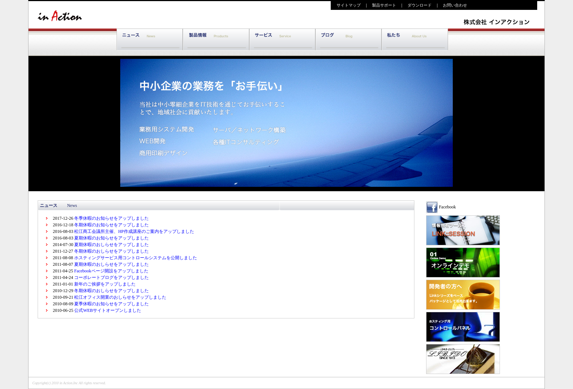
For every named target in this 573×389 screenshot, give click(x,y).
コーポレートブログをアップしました (111, 277)
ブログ (348, 39)
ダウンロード (419, 5)
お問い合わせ (457, 5)
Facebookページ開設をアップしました (110, 270)
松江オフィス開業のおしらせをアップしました (119, 297)
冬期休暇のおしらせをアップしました (111, 251)
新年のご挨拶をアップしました (104, 284)
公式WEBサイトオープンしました (107, 310)
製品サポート (384, 5)
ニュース (149, 39)
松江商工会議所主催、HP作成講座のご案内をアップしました (133, 231)
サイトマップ (347, 5)
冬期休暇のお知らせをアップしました (111, 224)
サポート (282, 39)
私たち (414, 39)
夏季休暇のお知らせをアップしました (111, 303)
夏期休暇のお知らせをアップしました (111, 238)
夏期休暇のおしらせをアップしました (111, 244)
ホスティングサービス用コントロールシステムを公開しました (135, 257)
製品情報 (215, 39)
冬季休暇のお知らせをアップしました (111, 218)
